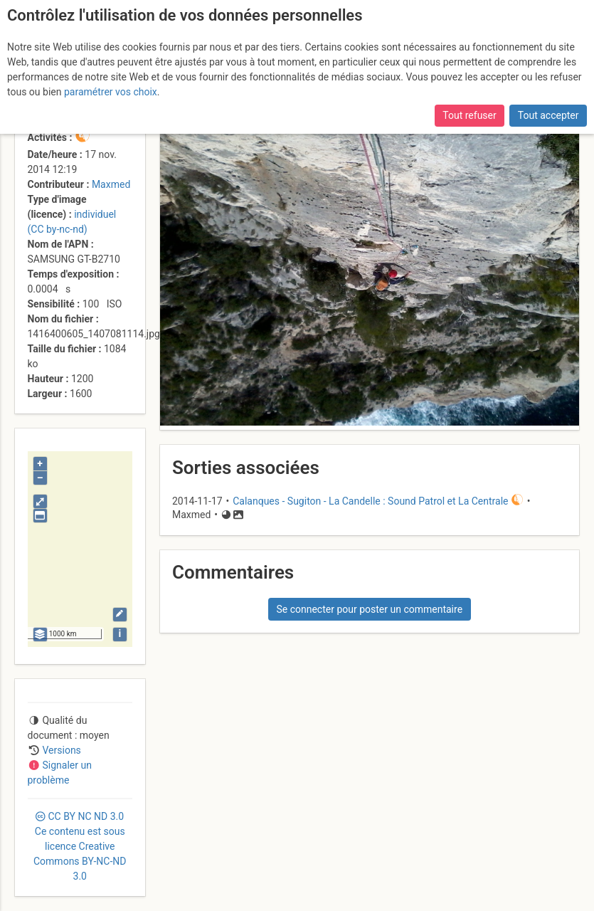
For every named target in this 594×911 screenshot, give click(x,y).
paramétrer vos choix (110, 92)
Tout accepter (548, 115)
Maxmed (111, 184)
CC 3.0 (79, 846)
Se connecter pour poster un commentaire (369, 609)
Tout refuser (469, 115)
